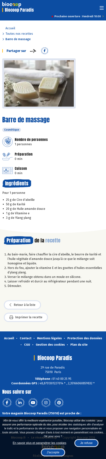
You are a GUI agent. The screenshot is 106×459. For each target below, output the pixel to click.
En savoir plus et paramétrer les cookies (39, 443)
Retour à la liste (22, 305)
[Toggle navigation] (102, 9)
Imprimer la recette (25, 317)
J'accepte (53, 452)
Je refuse (86, 443)
